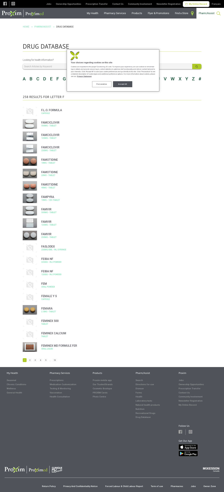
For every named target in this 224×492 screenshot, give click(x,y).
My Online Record (196, 4)
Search (139, 380)
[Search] (196, 66)
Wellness (11, 388)
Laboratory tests (144, 401)
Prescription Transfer (97, 4)
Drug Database (143, 417)
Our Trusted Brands (103, 384)
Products (97, 373)
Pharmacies (177, 486)
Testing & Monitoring (60, 388)
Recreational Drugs (145, 413)
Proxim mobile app (102, 380)
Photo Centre (99, 396)
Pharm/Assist (143, 373)
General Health (14, 392)
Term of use (157, 486)
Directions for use (145, 384)
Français (216, 4)
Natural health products (148, 405)
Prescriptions (56, 380)
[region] (113, 70)
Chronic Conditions (16, 384)
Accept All (122, 84)
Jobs (48, 4)
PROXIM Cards (100, 392)
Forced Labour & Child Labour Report (124, 486)
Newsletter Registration (169, 4)
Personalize (101, 84)
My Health (12, 373)
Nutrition (140, 409)
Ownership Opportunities (68, 4)
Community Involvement (140, 4)
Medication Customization (63, 384)
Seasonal (11, 380)
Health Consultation (60, 396)
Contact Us (117, 4)
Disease (140, 388)
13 (55, 360)
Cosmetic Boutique (102, 388)
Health (139, 396)
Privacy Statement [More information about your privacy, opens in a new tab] (84, 76)
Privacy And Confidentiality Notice (80, 486)
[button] (5, 4)
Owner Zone (209, 486)
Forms (139, 392)
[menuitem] (93, 13)
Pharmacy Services (60, 373)
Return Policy (49, 486)
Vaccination (56, 392)
